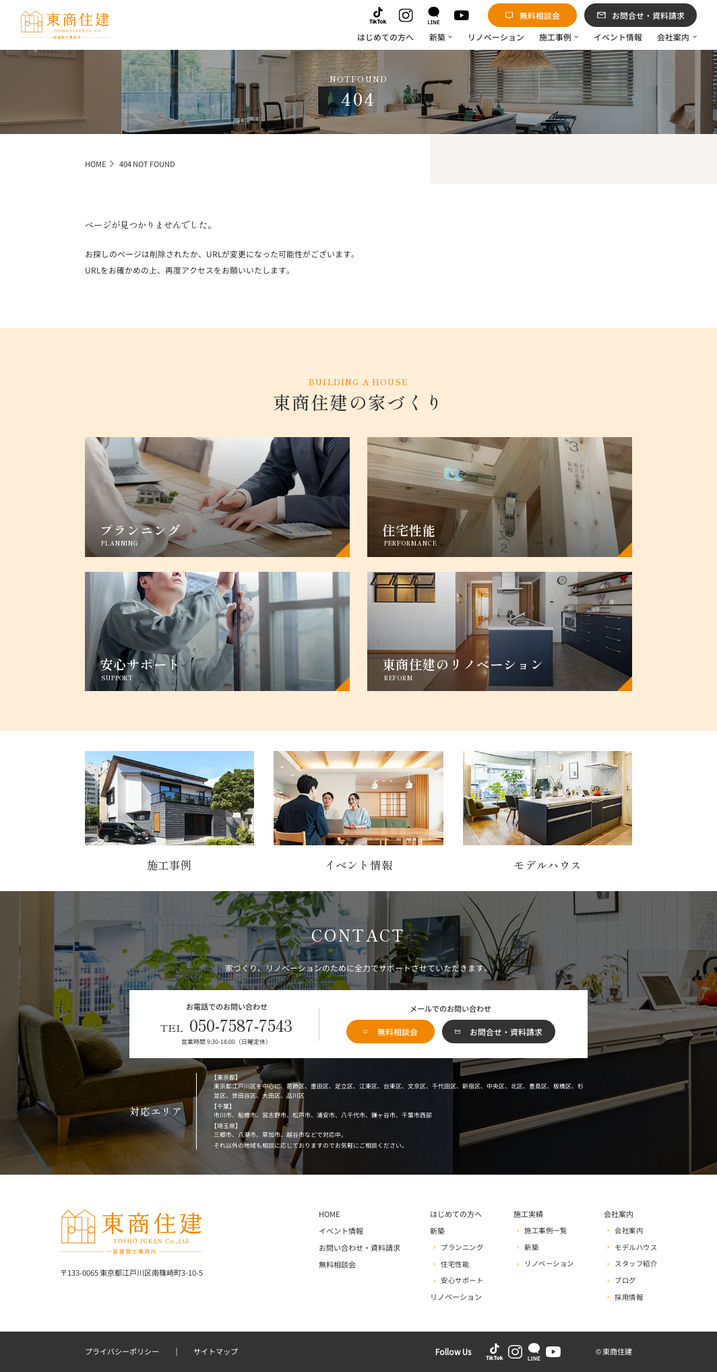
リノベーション (456, 1297)
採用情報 (629, 1297)
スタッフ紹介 (636, 1264)
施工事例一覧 (545, 1231)
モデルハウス (636, 1247)
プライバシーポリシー (122, 1352)
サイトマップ (215, 1352)
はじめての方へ (456, 1214)
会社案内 (629, 1231)
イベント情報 (341, 1231)
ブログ (625, 1280)
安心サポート (462, 1280)
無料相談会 (337, 1265)
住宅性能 (455, 1264)
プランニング (462, 1247)
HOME (329, 1214)
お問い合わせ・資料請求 (359, 1248)
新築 (531, 1247)
